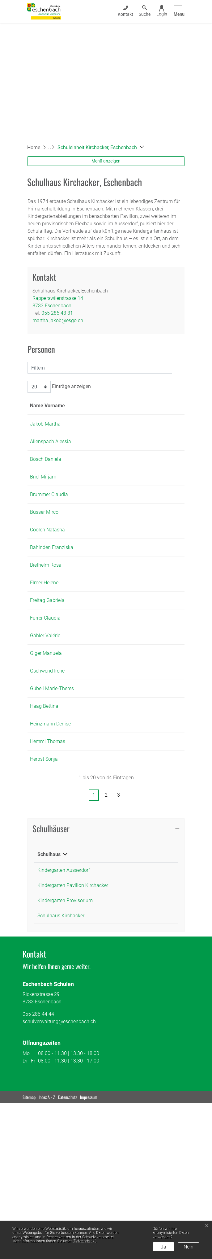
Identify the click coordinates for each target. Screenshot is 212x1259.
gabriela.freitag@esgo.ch (140, 682)
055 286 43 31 (57, 313)
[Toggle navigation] (178, 11)
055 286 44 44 (38, 1170)
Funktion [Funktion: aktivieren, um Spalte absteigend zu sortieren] (75, 413)
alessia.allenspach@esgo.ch (144, 456)
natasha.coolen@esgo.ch (140, 582)
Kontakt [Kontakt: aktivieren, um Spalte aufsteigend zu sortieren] (121, 413)
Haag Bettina (44, 832)
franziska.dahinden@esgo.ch (144, 607)
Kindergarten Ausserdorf (63, 1026)
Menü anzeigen (106, 160)
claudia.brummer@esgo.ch (142, 531)
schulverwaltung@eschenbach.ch (59, 1177)
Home (33, 147)
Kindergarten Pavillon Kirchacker (72, 1041)
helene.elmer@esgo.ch (137, 657)
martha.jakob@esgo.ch (57, 320)
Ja (163, 1247)
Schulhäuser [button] (51, 984)
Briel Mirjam (43, 506)
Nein (188, 1247)
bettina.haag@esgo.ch (137, 832)
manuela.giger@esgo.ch (139, 757)
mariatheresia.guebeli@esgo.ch (147, 807)
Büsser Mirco (44, 557)
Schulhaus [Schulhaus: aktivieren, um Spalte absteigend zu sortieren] (49, 1010)
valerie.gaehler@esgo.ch (139, 732)
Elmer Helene (44, 657)
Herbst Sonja (44, 908)
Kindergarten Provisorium (65, 1056)
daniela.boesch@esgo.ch (140, 481)
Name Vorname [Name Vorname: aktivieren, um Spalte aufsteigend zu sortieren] (40, 409)
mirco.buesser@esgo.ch (139, 557)
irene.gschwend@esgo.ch (141, 782)
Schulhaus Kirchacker (60, 1072)
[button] (100, 147)
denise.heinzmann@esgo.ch (144, 857)
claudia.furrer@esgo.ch (138, 707)
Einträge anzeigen (59, 387)
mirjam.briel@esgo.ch (137, 506)
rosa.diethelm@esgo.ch (138, 632)
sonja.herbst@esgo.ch (137, 908)
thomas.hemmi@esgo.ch (140, 882)
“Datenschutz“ (84, 1241)
